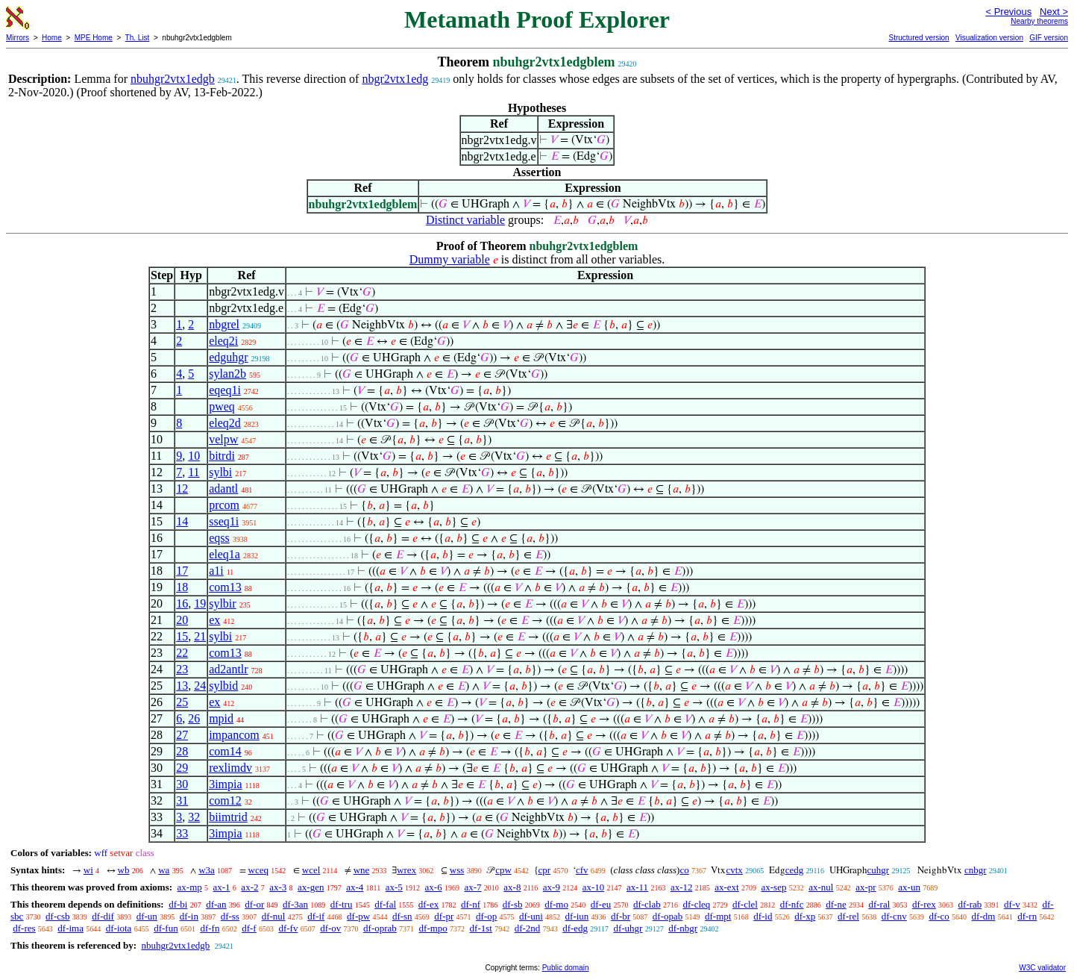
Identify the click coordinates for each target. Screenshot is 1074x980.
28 (182, 751)
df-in (189, 916)
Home (52, 38)
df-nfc (792, 904)
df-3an (295, 904)
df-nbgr (682, 928)
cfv (582, 870)
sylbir (222, 603)
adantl (223, 488)
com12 (225, 800)
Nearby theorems (1039, 21)
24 (200, 685)
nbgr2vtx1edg (395, 78)
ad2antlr (228, 669)
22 (182, 652)
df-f (249, 928)
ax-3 (277, 887)
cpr (544, 870)
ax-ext (726, 887)
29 (182, 767)
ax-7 (472, 887)
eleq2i (223, 340)
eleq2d (225, 422)
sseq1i (224, 521)
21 (200, 636)
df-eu (601, 904)
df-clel (745, 904)
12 (182, 488)
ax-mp (190, 887)
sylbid (223, 685)
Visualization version (989, 38)
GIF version (1048, 38)
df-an (216, 904)
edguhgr (228, 357)
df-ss (230, 916)
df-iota (119, 928)
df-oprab (380, 928)
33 (182, 833)
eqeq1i (225, 390)
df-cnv (894, 916)
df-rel (848, 916)
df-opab (667, 916)
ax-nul (820, 887)
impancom (234, 734)
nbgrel (224, 324)
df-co (939, 916)
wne (362, 870)
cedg (794, 870)
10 (194, 455)
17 (182, 570)
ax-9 (551, 887)
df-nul (274, 916)
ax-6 (433, 887)
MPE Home (94, 38)
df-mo (556, 904)
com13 (225, 587)
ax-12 (682, 887)
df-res (24, 928)
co (683, 870)
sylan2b (227, 373)
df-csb (57, 916)
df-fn (209, 928)
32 (194, 817)
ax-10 (593, 887)
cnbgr (975, 870)
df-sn (402, 916)
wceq (258, 870)
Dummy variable (449, 259)
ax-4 (354, 887)
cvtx (734, 870)
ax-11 (637, 887)
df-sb (513, 904)
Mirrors (17, 38)
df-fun (166, 928)
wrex (406, 870)
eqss (219, 537)
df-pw (358, 916)
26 (194, 718)
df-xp (804, 916)
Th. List (137, 38)
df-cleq (696, 904)
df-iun (577, 916)
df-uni (531, 916)
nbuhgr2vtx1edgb (173, 78)
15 (182, 636)
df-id (762, 916)
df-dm (984, 916)
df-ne (836, 904)
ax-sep (773, 887)
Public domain (565, 968)
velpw (223, 439)
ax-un (909, 887)
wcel (311, 870)
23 (182, 669)
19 (200, 603)
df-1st (481, 928)
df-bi (178, 904)
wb (124, 870)
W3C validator (1042, 968)
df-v (1012, 904)
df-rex (924, 904)
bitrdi (222, 455)
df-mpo (433, 928)
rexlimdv (230, 767)
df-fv (288, 928)
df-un (146, 916)
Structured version (918, 38)
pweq (222, 406)
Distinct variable (465, 219)
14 (182, 521)
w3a (206, 870)
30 (182, 784)
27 (182, 734)
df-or (254, 904)
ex (214, 620)
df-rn (1027, 916)
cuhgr (878, 870)
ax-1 (221, 887)
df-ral (879, 904)
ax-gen (311, 887)
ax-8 (512, 887)
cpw (503, 870)
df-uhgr (627, 928)
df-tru (341, 904)
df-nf (470, 904)
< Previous (1008, 11)
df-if (315, 916)
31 (182, 800)
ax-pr (865, 887)
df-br (620, 916)
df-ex (428, 904)
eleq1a (224, 554)
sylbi (220, 472)
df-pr (443, 916)
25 (182, 702)
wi (88, 870)
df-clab (647, 904)
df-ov (330, 928)
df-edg (575, 928)
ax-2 (249, 887)
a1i (216, 570)
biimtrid (228, 817)
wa (163, 870)
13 (182, 685)
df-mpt (718, 916)
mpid (221, 718)
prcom (224, 505)
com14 (225, 751)
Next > (1054, 11)
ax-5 (394, 887)
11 (193, 472)
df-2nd (528, 928)
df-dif (103, 916)
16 (182, 603)
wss (457, 870)
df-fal (385, 904)
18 (182, 587)
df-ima (70, 928)
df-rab (970, 904)
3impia (225, 784)
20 (182, 620)
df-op (486, 916)
